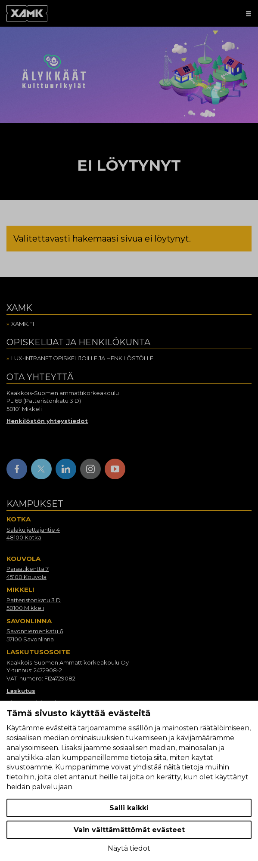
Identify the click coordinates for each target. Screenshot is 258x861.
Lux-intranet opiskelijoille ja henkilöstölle (82, 358)
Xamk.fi (22, 323)
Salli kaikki (129, 808)
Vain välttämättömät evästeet (129, 830)
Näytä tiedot (129, 848)
